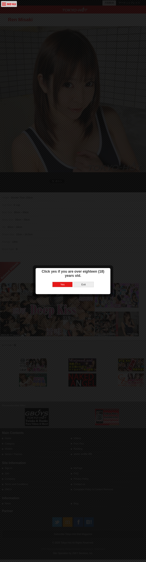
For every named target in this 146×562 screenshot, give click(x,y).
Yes (62, 280)
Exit (83, 280)
